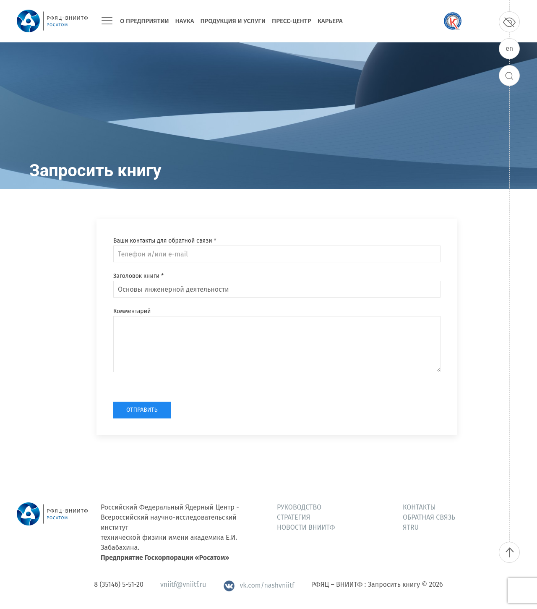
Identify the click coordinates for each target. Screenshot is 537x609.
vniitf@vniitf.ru (183, 584)
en (509, 48)
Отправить (142, 409)
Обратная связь (429, 517)
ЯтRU (411, 527)
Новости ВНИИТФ (306, 527)
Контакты (419, 507)
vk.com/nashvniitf (258, 585)
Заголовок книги (138, 276)
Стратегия (293, 517)
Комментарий (132, 311)
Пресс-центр (291, 21)
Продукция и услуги (233, 21)
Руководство (299, 507)
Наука (184, 21)
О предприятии (144, 21)
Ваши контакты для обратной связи (164, 240)
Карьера (330, 21)
